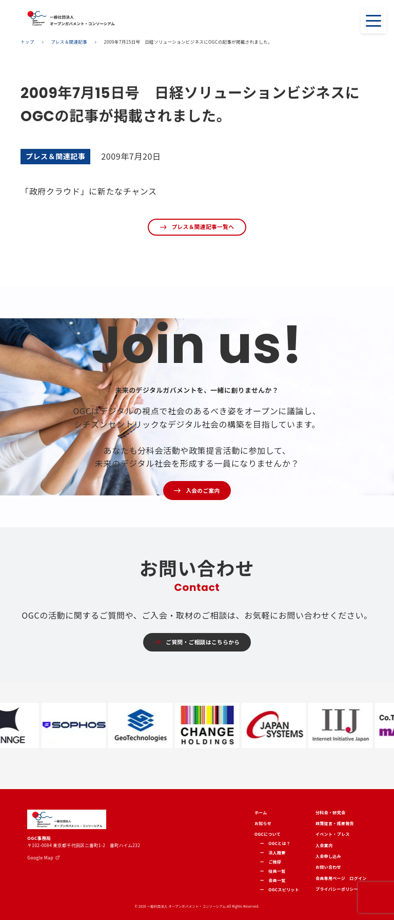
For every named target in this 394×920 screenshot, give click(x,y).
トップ (27, 42)
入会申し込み (328, 856)
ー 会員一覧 (273, 880)
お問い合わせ (328, 867)
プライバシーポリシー (337, 889)
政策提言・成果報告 (335, 823)
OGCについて (267, 834)
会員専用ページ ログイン (341, 878)
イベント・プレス (333, 834)
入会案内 (324, 845)
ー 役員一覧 (273, 871)
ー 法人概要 (273, 852)
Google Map (40, 857)
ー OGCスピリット (279, 889)
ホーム (260, 812)
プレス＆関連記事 (69, 42)
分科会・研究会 (330, 812)
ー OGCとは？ (275, 843)
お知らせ (262, 823)
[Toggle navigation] (373, 20)
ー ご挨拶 (271, 862)
